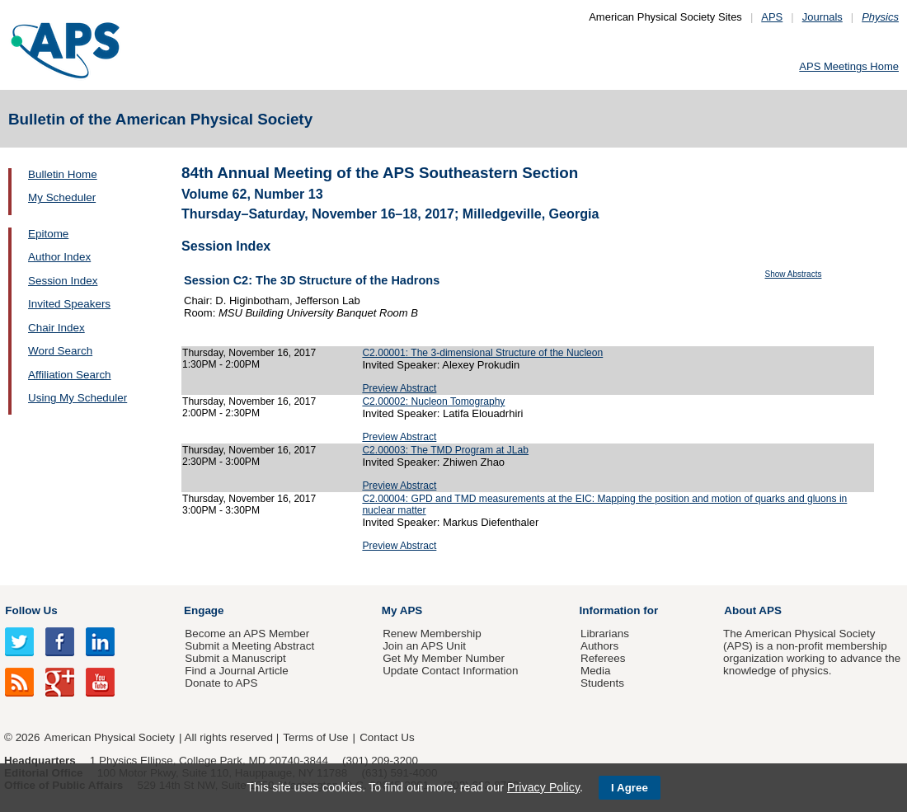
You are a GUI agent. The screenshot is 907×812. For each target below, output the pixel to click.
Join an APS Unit (424, 646)
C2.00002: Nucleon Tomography (433, 401)
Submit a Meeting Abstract (249, 646)
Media (595, 670)
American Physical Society (110, 737)
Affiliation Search (69, 374)
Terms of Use (315, 737)
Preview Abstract (399, 388)
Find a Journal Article (236, 670)
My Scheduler (62, 197)
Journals (822, 17)
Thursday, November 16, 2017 (249, 353)
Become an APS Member (247, 633)
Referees (603, 658)
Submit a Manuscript (235, 658)
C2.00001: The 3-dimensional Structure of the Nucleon (482, 353)
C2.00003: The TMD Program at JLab (445, 450)
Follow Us (31, 610)
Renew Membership (432, 633)
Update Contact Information (450, 670)
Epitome (48, 234)
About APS (753, 610)
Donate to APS (221, 683)
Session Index (62, 281)
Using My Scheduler (77, 398)
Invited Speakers (69, 304)
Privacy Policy (543, 787)
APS (771, 17)
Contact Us (387, 737)
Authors (599, 646)
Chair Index (56, 328)
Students (602, 683)
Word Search (60, 351)
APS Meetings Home (849, 66)
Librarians (604, 633)
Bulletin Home (62, 174)
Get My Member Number (444, 658)
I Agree (629, 787)
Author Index (59, 257)
